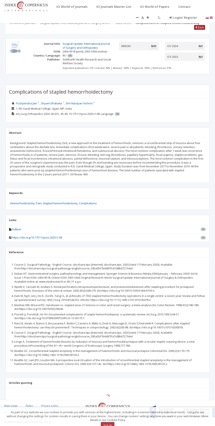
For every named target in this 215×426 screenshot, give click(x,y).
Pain (39, 203)
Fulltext (16, 229)
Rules (29, 406)
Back (199, 27)
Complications (88, 203)
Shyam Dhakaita (51, 103)
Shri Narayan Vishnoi (79, 103)
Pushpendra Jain (26, 103)
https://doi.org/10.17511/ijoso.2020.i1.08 (37, 237)
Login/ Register (183, 17)
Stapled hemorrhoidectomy (60, 203)
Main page (11, 406)
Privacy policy (49, 406)
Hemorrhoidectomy (22, 203)
